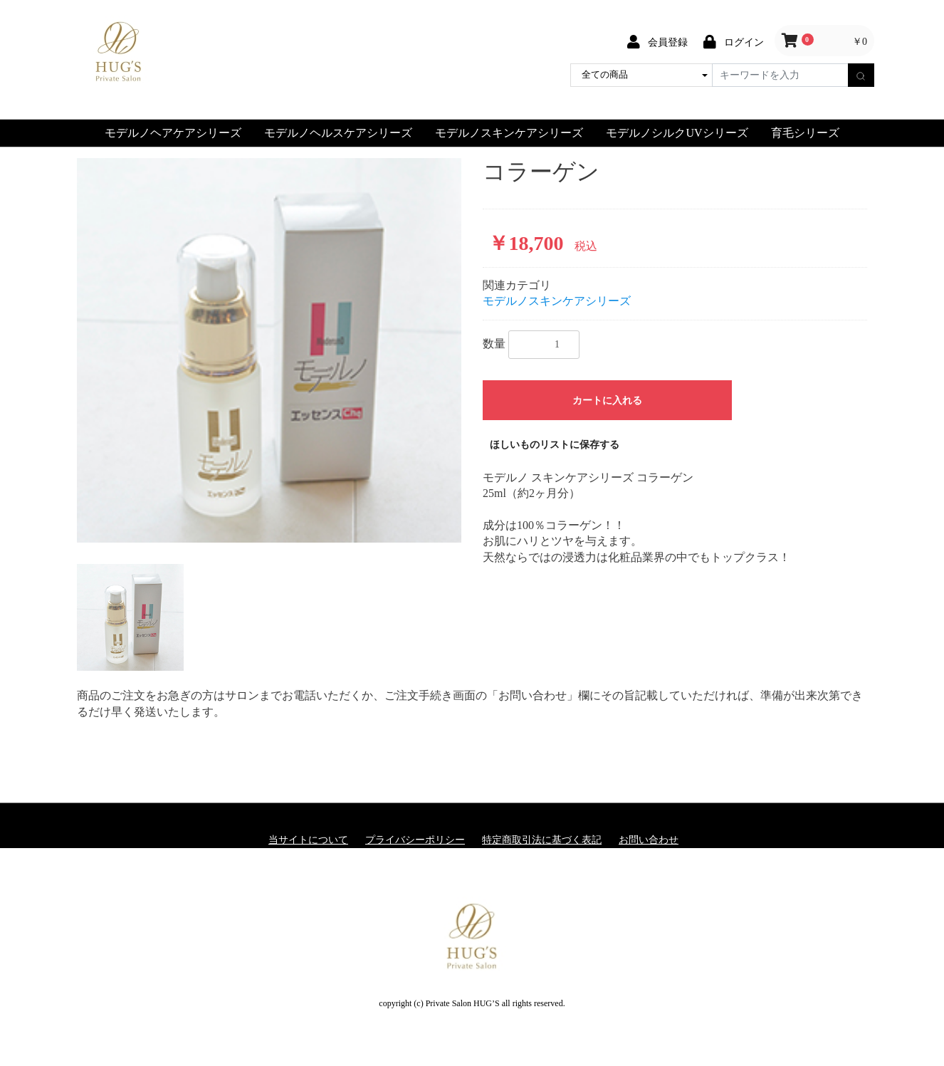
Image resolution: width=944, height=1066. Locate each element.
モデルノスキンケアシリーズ (509, 133)
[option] (269, 350)
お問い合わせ (648, 840)
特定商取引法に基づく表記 (542, 840)
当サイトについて (308, 840)
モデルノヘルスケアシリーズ (338, 133)
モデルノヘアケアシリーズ (173, 133)
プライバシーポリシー (415, 840)
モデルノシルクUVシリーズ (677, 133)
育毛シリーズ (805, 133)
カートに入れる (607, 400)
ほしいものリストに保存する (554, 444)
